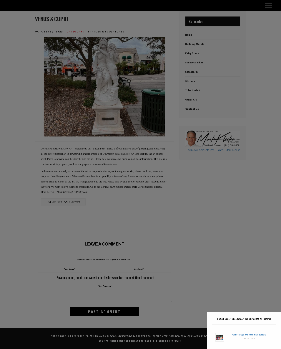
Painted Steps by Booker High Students (249, 334)
